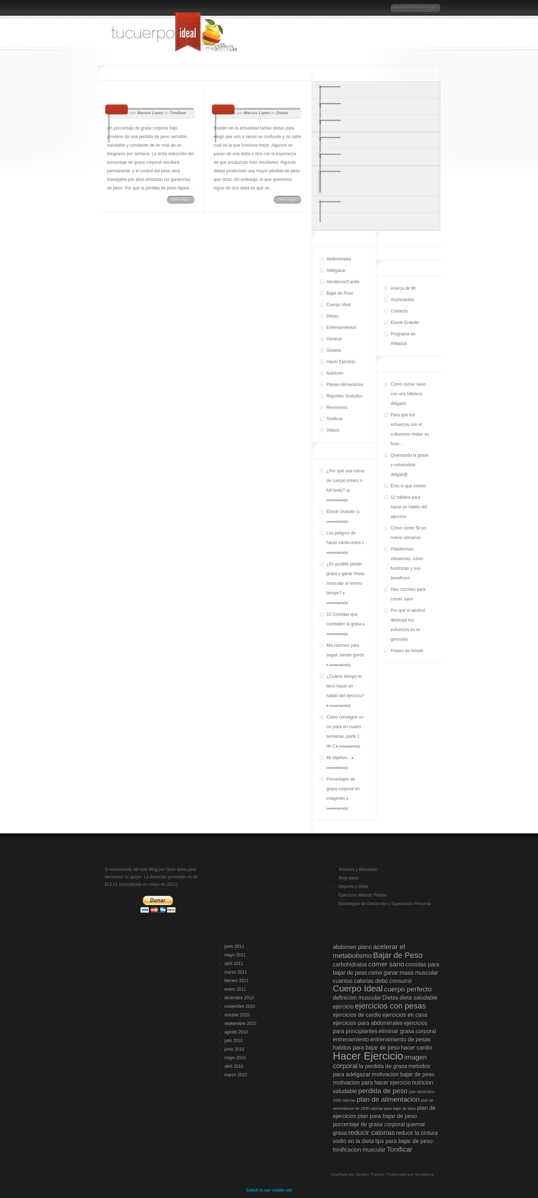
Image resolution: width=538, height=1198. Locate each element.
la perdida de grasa (383, 1066)
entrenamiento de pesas (400, 1039)
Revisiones (336, 407)
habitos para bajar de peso (366, 1048)
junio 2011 (234, 946)
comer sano (386, 964)
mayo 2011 (234, 955)
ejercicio (343, 1007)
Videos (332, 430)
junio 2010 (234, 1049)
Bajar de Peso (339, 293)
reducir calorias (371, 1132)
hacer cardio (416, 1048)
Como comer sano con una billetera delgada (408, 394)
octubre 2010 (236, 1014)
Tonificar (334, 418)
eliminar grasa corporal (407, 1031)
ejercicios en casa (404, 1015)
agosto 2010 (236, 1032)
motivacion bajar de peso (403, 1074)
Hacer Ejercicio (340, 361)
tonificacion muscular (359, 1150)
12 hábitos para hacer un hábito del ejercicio (409, 507)
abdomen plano (352, 947)
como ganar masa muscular (403, 973)
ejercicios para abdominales (368, 1023)
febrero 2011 (236, 980)
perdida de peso (382, 1091)
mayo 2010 (234, 1057)
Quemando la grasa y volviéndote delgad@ (409, 465)
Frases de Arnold (407, 650)
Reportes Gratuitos (344, 396)
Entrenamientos (341, 327)
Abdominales (338, 259)
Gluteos (333, 350)
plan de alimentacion (388, 1099)
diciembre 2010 (239, 997)
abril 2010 (233, 1066)
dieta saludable (419, 998)
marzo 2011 (235, 972)
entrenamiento (351, 1039)
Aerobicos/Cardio (342, 281)
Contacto (399, 311)
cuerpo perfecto (408, 989)
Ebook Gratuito (405, 322)
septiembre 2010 (240, 1023)
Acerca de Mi (403, 288)
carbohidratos (350, 964)
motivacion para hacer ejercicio (372, 1083)
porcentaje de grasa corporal (369, 1124)
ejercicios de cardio (357, 1015)
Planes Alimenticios (344, 384)
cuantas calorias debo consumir (372, 981)
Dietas (332, 316)
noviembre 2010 (239, 1006)
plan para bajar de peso (387, 1116)
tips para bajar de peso (404, 1141)
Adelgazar (336, 270)
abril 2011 (233, 963)
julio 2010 (233, 1040)
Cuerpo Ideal (338, 304)
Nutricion (334, 373)
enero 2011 (235, 989)
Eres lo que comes (408, 485)
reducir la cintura (417, 1133)
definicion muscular (357, 998)
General (334, 338)
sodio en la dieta (353, 1141)
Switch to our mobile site (269, 1190)
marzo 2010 (235, 1074)
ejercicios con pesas (390, 1005)
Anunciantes (402, 299)
